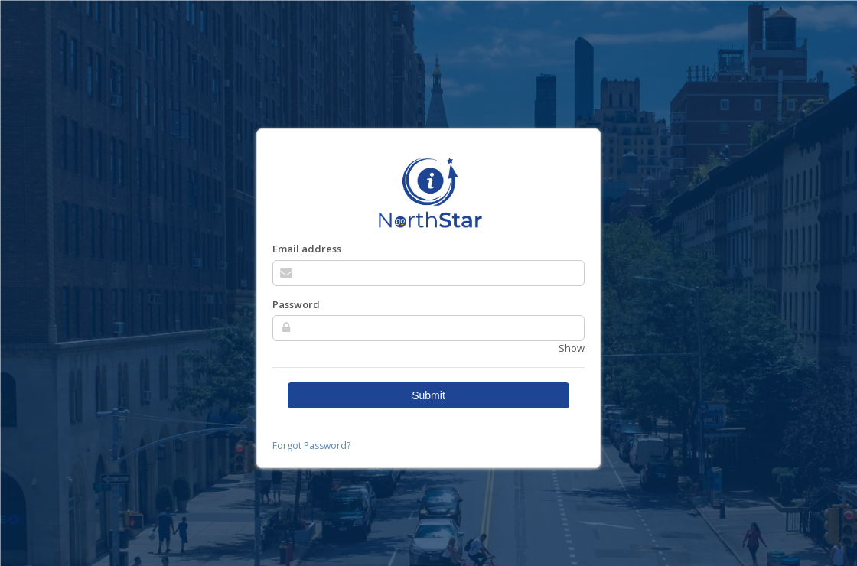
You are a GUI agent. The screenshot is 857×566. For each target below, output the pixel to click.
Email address (306, 248)
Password (296, 304)
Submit (428, 395)
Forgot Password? (311, 445)
